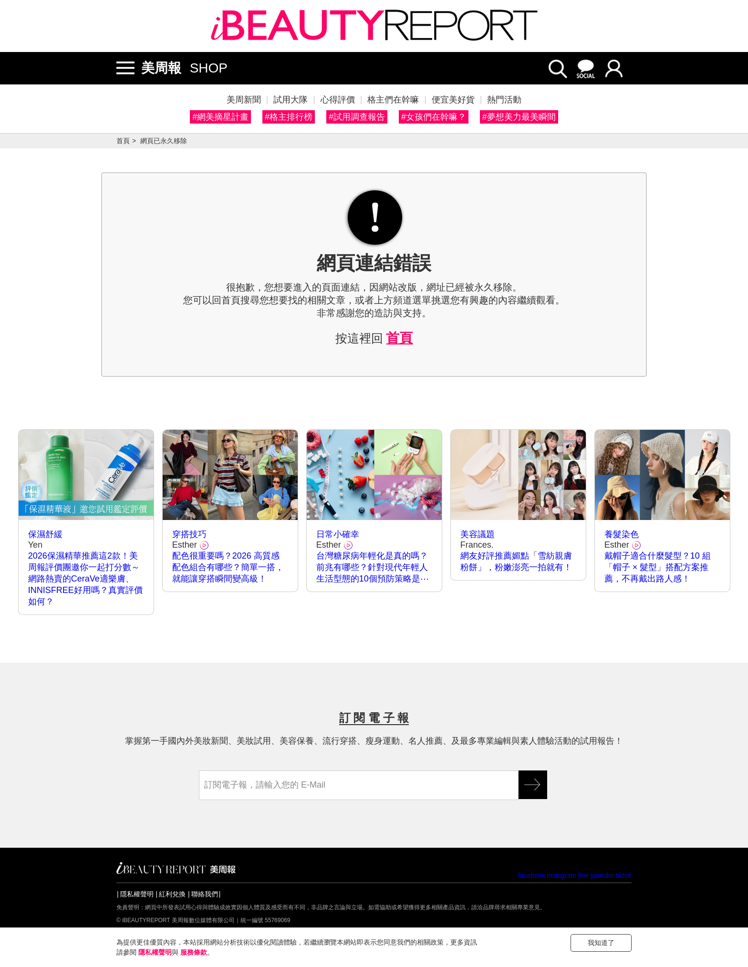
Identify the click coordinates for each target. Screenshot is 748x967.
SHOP (209, 68)
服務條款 (193, 952)
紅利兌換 (172, 894)
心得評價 (338, 99)
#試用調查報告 (357, 117)
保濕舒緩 (45, 534)
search (557, 68)
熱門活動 (504, 99)
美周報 (161, 68)
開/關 (125, 68)
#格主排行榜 (288, 117)
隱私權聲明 (137, 894)
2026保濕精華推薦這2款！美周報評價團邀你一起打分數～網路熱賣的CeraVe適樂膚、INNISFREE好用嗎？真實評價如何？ (85, 578)
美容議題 (477, 534)
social (586, 68)
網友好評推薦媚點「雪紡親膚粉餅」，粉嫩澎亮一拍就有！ (516, 561)
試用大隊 (290, 99)
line (583, 875)
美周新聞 (244, 99)
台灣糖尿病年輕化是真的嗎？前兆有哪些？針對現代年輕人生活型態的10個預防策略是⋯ (372, 567)
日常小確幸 (337, 534)
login (614, 68)
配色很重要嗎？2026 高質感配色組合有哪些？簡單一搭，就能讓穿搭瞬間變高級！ (228, 567)
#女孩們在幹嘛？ (433, 117)
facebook (531, 875)
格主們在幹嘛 (393, 99)
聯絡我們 (204, 894)
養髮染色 (621, 534)
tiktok (624, 875)
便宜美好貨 (453, 99)
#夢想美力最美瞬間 (519, 117)
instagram (561, 875)
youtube (602, 875)
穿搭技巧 (189, 534)
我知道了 (601, 942)
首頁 (123, 141)
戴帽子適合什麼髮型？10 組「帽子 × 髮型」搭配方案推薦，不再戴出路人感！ (657, 567)
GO (533, 784)
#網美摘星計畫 (220, 117)
